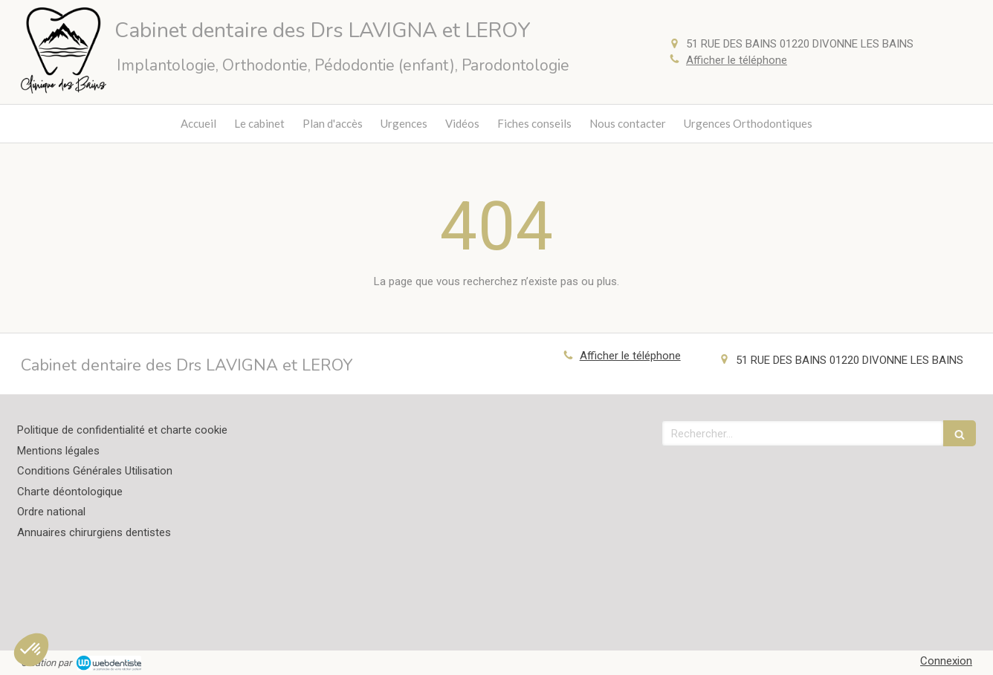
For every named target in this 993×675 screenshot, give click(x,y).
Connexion (946, 661)
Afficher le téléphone (736, 60)
